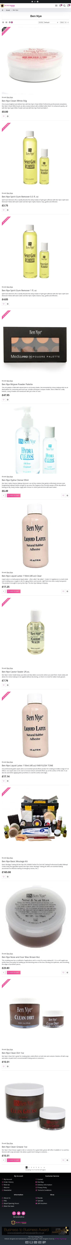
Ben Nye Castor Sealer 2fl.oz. (16, 671)
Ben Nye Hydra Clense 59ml (15, 480)
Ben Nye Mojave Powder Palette (17, 384)
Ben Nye (10, 97)
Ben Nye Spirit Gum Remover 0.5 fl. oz (20, 196)
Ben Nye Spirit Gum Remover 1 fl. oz (19, 290)
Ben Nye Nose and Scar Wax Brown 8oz (21, 957)
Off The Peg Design (61, 1239)
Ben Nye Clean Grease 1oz (14, 1146)
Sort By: (41, 22)
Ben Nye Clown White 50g (14, 100)
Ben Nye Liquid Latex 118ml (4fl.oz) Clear (22, 575)
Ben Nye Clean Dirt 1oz (13, 1053)
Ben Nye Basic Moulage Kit (15, 861)
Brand (8, 10)
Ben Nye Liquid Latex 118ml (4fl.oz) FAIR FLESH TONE (27, 765)
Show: (62, 22)
